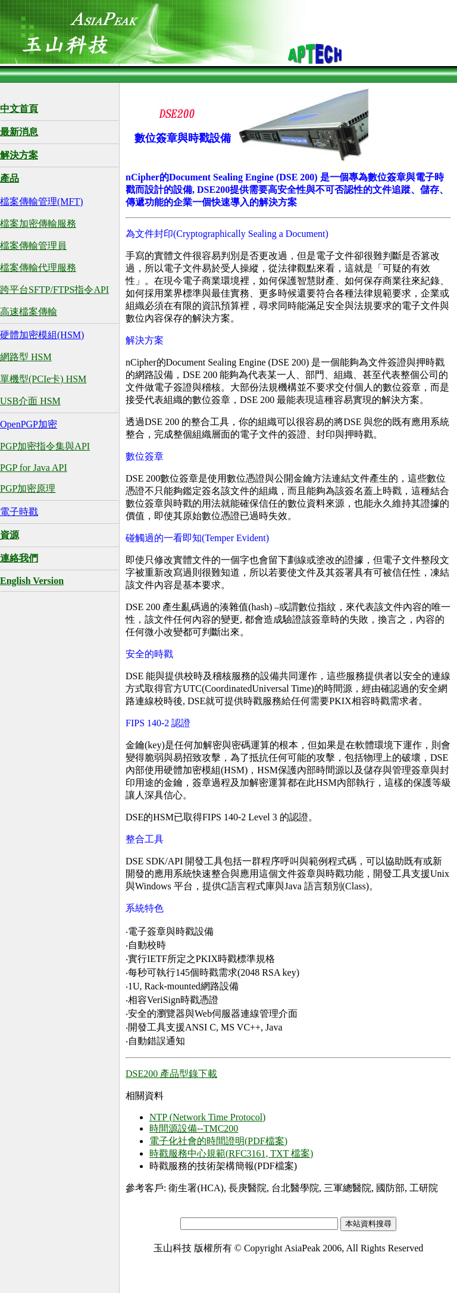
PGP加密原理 (27, 488)
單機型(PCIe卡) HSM (43, 379)
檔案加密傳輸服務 (38, 223)
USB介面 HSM (30, 401)
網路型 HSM (26, 357)
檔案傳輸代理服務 (38, 268)
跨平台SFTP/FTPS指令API (54, 290)
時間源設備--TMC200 (193, 1128)
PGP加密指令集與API (45, 446)
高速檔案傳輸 (28, 312)
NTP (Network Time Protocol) (207, 1117)
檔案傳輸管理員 (33, 246)
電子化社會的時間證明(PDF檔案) (218, 1141)
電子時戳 (19, 512)
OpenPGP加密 (28, 424)
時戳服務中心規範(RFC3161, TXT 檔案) (231, 1153)
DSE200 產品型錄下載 (171, 1074)
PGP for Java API (33, 468)
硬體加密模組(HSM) (42, 335)
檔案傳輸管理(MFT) (41, 201)
